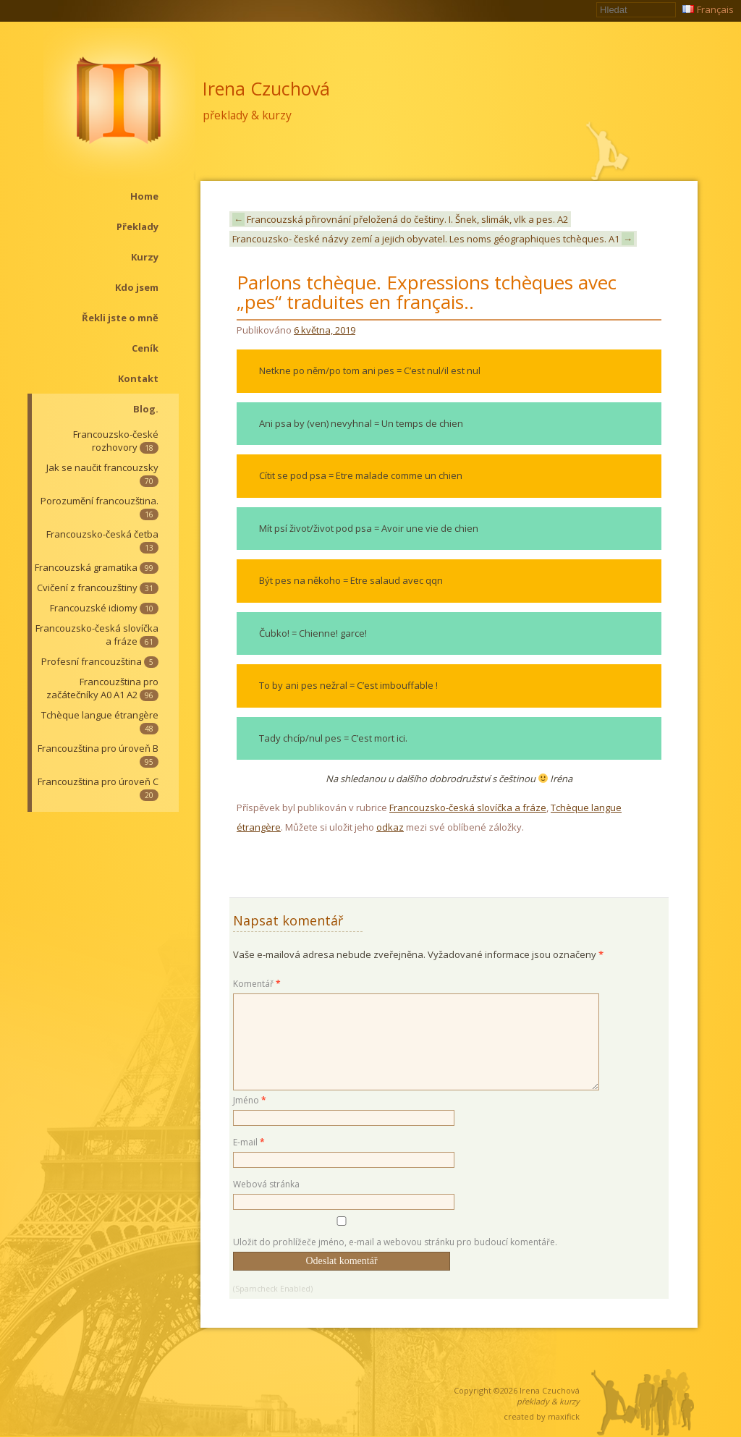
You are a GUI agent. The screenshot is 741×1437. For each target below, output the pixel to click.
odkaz (390, 827)
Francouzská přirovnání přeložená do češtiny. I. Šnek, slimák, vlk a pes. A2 (400, 219)
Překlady (137, 226)
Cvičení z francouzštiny (97, 587)
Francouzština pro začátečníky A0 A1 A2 (102, 688)
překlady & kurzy (247, 115)
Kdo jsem (136, 287)
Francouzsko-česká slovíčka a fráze (96, 635)
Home (144, 196)
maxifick (564, 1416)
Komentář (257, 984)
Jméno (249, 1100)
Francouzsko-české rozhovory (115, 441)
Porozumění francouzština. (99, 507)
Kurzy (144, 256)
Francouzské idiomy (104, 607)
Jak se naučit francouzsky (102, 474)
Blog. (145, 408)
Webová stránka (266, 1184)
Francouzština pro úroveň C (98, 788)
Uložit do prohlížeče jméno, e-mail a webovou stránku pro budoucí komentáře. (395, 1242)
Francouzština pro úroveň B (98, 755)
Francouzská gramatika (96, 567)
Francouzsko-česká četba (102, 540)
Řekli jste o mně (120, 317)
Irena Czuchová (266, 88)
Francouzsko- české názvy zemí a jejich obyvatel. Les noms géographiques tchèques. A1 (433, 238)
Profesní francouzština (99, 661)
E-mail (249, 1142)
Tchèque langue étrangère (99, 721)
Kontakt (138, 378)
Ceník (145, 348)
